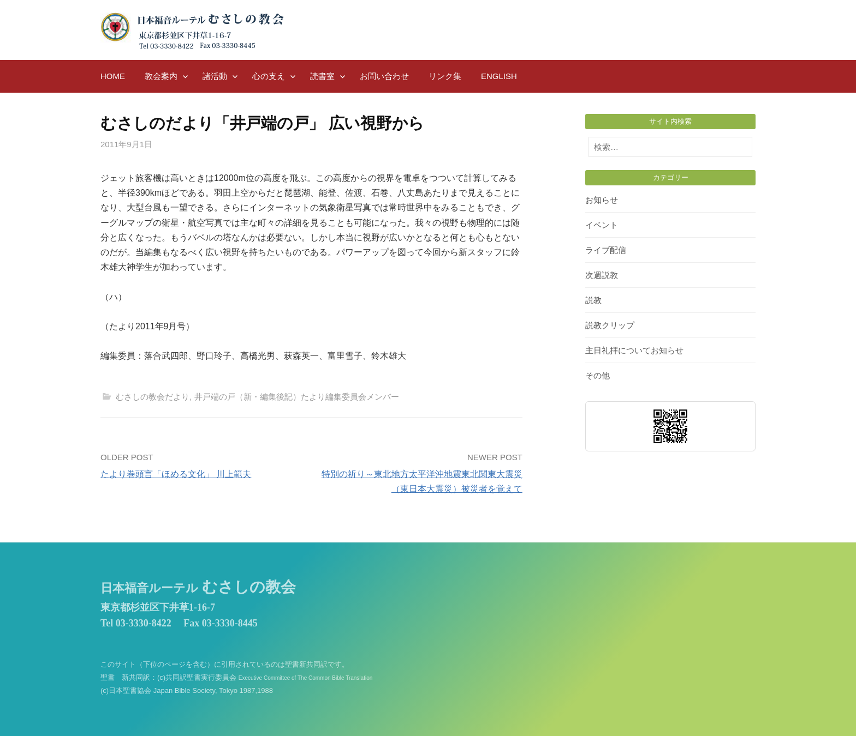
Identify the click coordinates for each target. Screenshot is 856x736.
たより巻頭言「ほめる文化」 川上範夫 (175, 474)
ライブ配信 (605, 250)
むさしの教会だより (152, 396)
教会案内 (161, 76)
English (499, 76)
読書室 (322, 76)
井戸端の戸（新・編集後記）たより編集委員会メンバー (296, 396)
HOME (112, 76)
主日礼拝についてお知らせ (634, 350)
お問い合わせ (384, 76)
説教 (593, 300)
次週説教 (601, 275)
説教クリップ (609, 325)
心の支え (268, 76)
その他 (597, 375)
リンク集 (445, 76)
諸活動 (215, 76)
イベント (601, 225)
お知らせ (601, 199)
